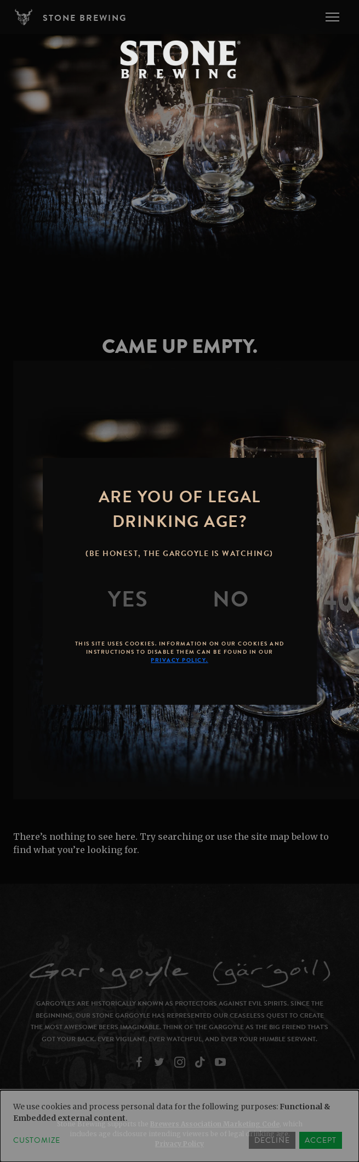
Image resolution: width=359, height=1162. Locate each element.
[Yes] (128, 599)
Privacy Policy (179, 1143)
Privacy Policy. (179, 660)
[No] (230, 599)
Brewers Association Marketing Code (215, 1124)
